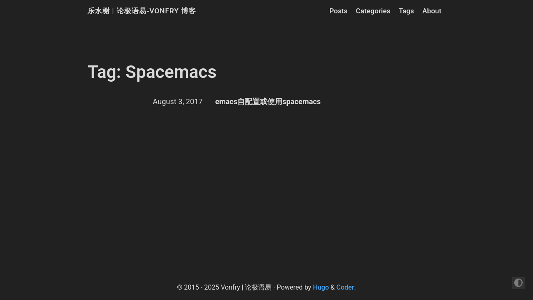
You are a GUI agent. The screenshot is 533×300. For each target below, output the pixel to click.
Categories (373, 11)
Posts (338, 11)
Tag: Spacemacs (152, 72)
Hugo (321, 287)
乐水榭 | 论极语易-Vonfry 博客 (141, 11)
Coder (345, 287)
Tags (406, 11)
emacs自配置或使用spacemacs (268, 101)
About (431, 11)
